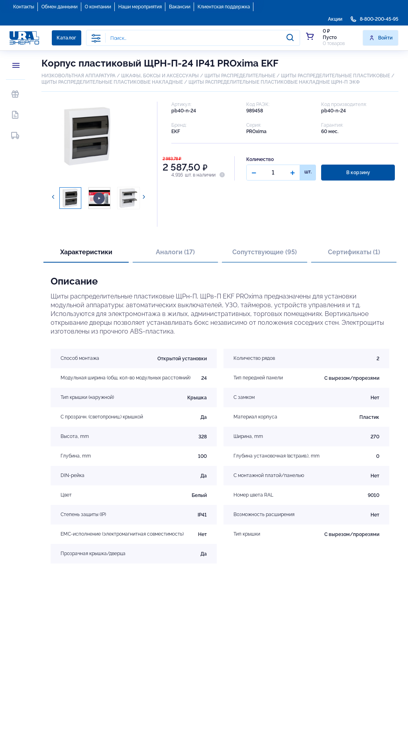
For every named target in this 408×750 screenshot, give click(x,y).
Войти (381, 38)
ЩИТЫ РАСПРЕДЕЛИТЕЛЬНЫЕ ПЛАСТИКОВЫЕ (335, 76)
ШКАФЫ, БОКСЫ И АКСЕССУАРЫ (160, 76)
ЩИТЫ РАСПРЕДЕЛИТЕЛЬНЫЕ (239, 76)
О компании (98, 7)
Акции (335, 19)
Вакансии (179, 7)
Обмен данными (59, 7)
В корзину (358, 172)
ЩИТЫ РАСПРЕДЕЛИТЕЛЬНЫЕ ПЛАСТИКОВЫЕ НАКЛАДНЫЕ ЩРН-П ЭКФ (274, 82)
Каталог (66, 38)
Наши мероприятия (140, 7)
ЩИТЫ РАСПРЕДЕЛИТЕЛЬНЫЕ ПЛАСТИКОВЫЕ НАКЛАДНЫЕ (112, 82)
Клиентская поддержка (224, 7)
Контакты (23, 7)
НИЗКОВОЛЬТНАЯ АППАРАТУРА (78, 76)
